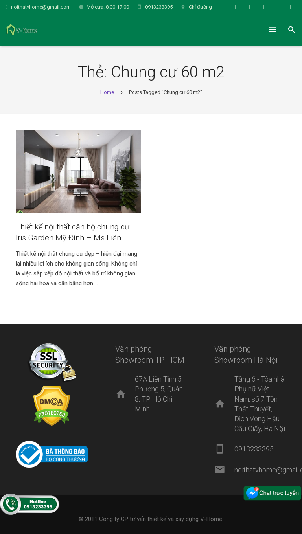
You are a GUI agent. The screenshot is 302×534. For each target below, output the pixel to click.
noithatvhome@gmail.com (41, 7)
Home (107, 92)
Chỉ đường (200, 7)
